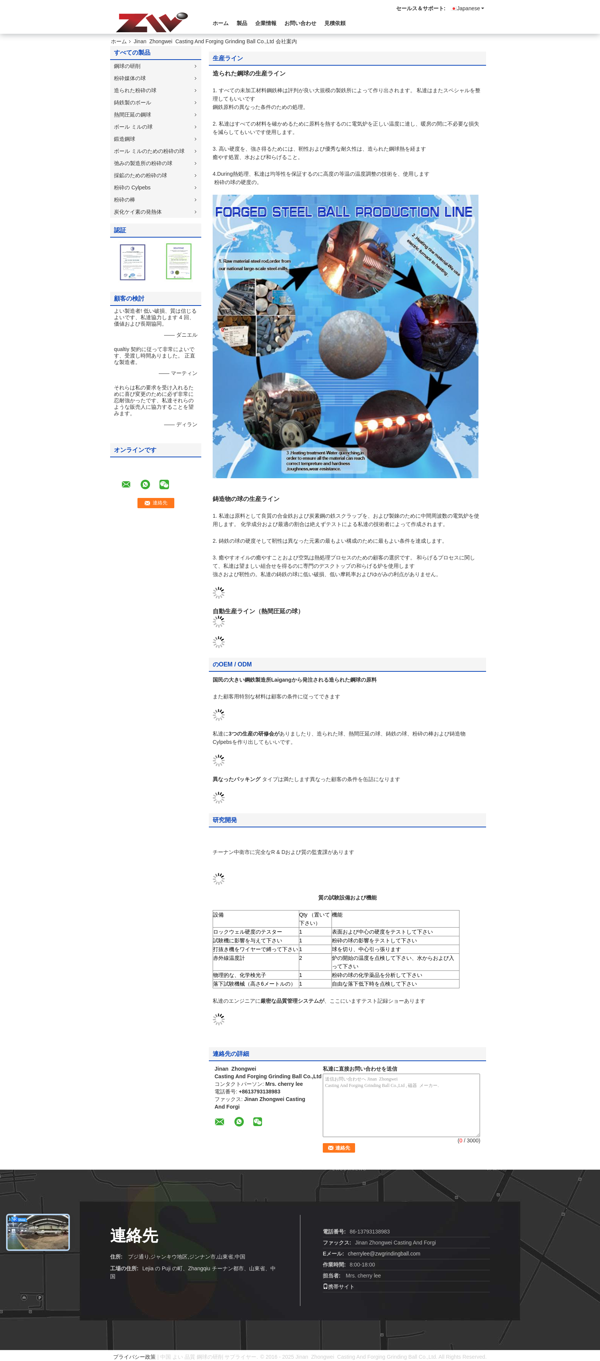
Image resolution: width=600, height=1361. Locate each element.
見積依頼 (335, 23)
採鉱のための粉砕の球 (140, 175)
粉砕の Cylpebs (132, 187)
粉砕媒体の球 (130, 78)
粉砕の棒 (124, 200)
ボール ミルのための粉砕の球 (149, 151)
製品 (242, 23)
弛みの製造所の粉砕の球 (143, 163)
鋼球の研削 (127, 66)
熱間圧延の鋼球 (132, 115)
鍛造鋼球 (124, 139)
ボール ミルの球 (133, 127)
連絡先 (134, 1235)
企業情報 (265, 23)
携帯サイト (339, 1287)
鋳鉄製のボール (132, 102)
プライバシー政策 (134, 1357)
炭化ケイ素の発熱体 (138, 212)
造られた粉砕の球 (135, 90)
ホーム (221, 23)
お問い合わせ (300, 23)
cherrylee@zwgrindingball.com (384, 1254)
